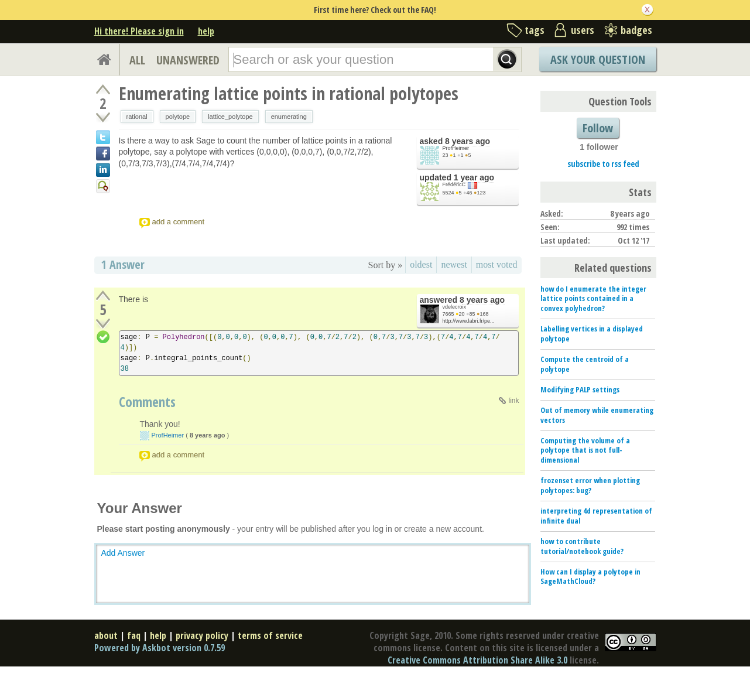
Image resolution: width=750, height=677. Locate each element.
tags (534, 30)
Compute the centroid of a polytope (584, 364)
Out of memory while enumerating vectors (596, 415)
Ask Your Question (597, 59)
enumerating (289, 116)
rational (137, 116)
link (513, 400)
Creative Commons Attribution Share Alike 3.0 (477, 660)
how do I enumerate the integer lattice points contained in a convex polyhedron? (593, 298)
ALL (137, 60)
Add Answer (123, 553)
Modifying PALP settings (579, 389)
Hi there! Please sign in (139, 31)
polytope (178, 116)
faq (134, 635)
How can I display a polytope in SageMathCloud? (590, 576)
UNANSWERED (188, 60)
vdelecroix (455, 307)
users (582, 30)
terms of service (270, 635)
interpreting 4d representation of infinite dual (596, 515)
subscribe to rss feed (603, 163)
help (206, 31)
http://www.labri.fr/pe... (469, 321)
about (106, 635)
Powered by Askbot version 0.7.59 (159, 647)
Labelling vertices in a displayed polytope (591, 333)
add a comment (178, 221)
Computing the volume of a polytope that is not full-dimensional (585, 450)
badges (636, 30)
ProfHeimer (456, 148)
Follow (598, 128)
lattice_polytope (230, 116)
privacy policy (202, 635)
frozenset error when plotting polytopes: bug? (590, 485)
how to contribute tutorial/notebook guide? (582, 546)
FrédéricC (454, 184)
